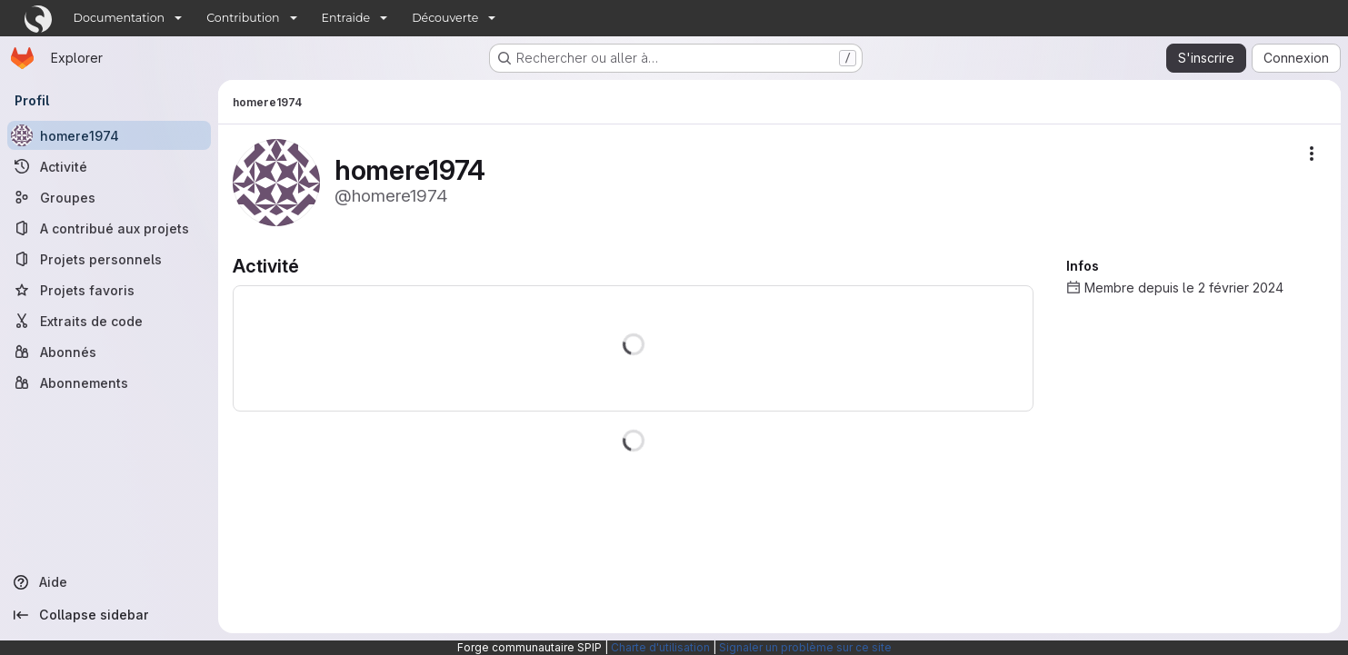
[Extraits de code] (109, 320)
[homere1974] (109, 135)
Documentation (119, 18)
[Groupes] (109, 197)
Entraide (346, 18)
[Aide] (109, 582)
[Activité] (109, 166)
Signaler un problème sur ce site (805, 647)
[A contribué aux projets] (109, 228)
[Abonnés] (109, 351)
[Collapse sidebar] (109, 615)
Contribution (242, 18)
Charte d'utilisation (660, 647)
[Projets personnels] (109, 258)
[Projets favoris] (109, 289)
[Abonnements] (109, 382)
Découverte (445, 18)
